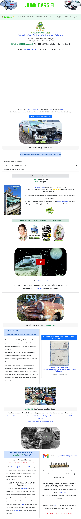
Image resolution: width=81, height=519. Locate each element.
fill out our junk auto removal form (21, 467)
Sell (28, 16)
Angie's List (62, 492)
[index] (8, 17)
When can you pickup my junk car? (14, 169)
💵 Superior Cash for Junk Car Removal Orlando (40, 34)
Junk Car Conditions (58, 17)
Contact (32, 16)
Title (61, 109)
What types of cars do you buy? (13, 161)
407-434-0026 (29, 49)
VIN (51, 109)
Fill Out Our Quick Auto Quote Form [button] (40, 116)
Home (19, 16)
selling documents (62, 201)
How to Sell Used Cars (32, 109)
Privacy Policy (76, 17)
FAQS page (16, 510)
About (23, 16)
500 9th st (37, 288)
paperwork (23, 488)
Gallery (46, 16)
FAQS (50, 16)
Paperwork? (39, 16)
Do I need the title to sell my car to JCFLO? (16, 165)
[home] (40, 7)
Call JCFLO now (39, 187)
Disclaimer (68, 16)
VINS (54, 505)
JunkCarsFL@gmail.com (68, 456)
